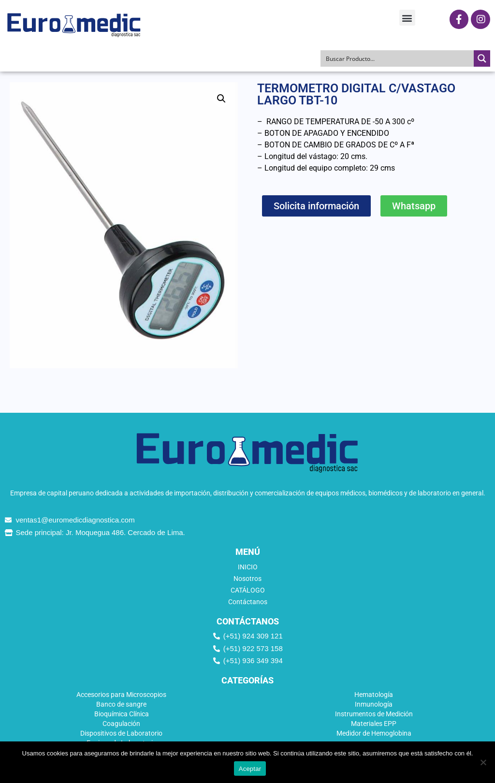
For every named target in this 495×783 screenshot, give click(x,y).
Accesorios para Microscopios (121, 694)
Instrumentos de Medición (374, 714)
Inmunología (374, 704)
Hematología (373, 694)
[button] (407, 18)
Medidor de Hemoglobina (373, 733)
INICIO (248, 567)
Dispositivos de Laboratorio (121, 733)
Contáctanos (247, 602)
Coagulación (121, 723)
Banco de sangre (121, 704)
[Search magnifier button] (482, 58)
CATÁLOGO (248, 590)
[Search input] (397, 58)
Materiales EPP (373, 723)
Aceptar (250, 768)
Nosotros (247, 578)
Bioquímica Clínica (121, 714)
